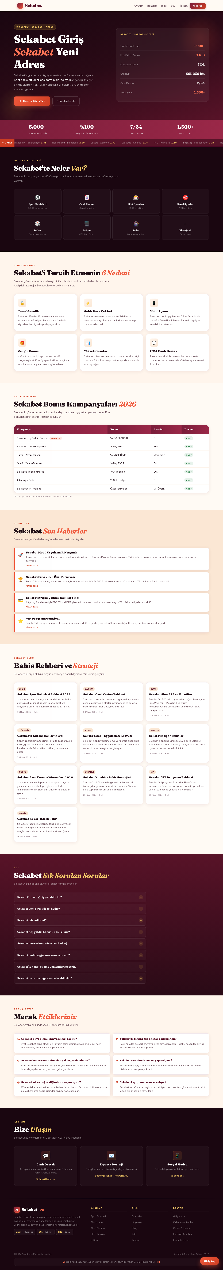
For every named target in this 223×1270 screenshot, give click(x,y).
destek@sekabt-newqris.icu (111, 1178)
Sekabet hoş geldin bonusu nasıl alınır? (80, 935)
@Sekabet (177, 1178)
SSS (173, 5)
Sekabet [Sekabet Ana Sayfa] (29, 6)
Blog (164, 5)
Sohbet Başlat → (45, 1181)
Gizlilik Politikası (181, 1228)
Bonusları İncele (66, 101)
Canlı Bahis (97, 1222)
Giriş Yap (197, 5)
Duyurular (137, 1222)
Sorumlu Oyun (181, 1240)
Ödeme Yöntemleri (183, 1222)
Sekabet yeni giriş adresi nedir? (80, 911)
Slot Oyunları (98, 1234)
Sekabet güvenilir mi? (80, 923)
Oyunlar (138, 5)
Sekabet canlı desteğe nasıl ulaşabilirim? (80, 981)
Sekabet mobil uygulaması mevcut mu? (80, 958)
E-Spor (95, 1240)
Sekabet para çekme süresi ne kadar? (80, 946)
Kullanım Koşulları (182, 1234)
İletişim (184, 5)
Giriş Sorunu (179, 1216)
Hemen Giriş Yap (32, 101)
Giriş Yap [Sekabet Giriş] (209, 1261)
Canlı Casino (98, 1228)
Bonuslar (152, 5)
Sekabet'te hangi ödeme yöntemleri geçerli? (80, 969)
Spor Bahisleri (98, 1216)
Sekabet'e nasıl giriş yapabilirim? (80, 900)
